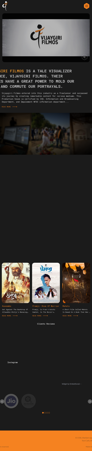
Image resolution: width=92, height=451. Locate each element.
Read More (9, 107)
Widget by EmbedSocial (71, 384)
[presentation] (2, 401)
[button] (43, 413)
